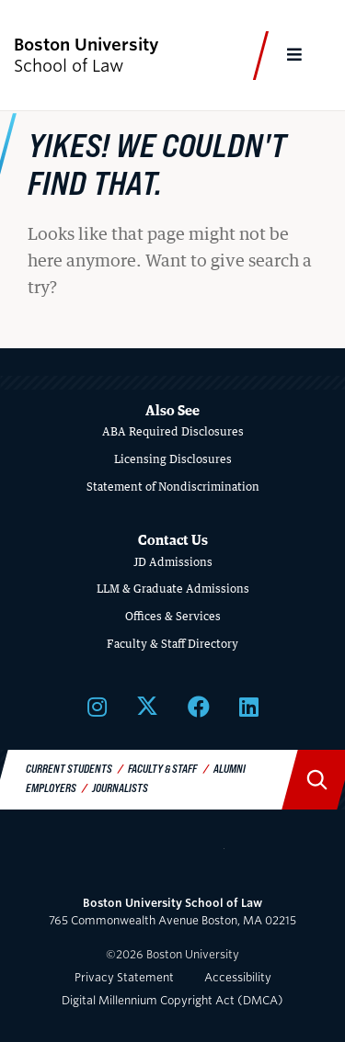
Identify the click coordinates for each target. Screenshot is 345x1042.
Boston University (172, 860)
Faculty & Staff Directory (172, 644)
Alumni (229, 768)
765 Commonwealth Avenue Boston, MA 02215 (172, 911)
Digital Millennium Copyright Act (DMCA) (172, 1000)
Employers (51, 787)
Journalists (120, 787)
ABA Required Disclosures (173, 431)
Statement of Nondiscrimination (172, 486)
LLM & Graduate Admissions (173, 588)
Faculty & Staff (162, 768)
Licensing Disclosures (173, 459)
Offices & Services (173, 616)
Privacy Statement (124, 977)
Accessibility (237, 977)
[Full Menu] (295, 55)
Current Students (69, 768)
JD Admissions (173, 562)
